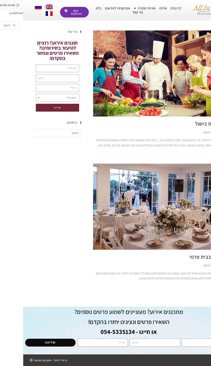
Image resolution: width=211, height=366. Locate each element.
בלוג (75, 8)
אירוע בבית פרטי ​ (183, 257)
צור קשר (114, 12)
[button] (51, 12)
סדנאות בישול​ (186, 123)
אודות (140, 8)
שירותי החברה (121, 8)
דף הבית (152, 8)
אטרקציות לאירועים (94, 8)
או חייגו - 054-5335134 (105, 332)
